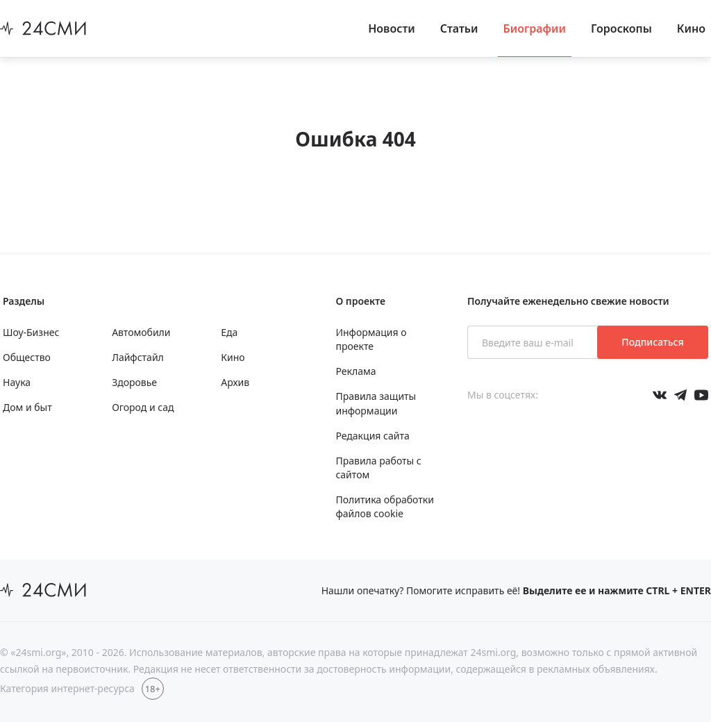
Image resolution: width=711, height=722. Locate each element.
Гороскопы (621, 28)
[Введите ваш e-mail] (533, 342)
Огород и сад (143, 407)
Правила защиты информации (375, 403)
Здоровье (134, 382)
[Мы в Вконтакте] (660, 395)
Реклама (355, 371)
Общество (27, 357)
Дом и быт (27, 407)
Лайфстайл (138, 357)
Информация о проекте (370, 339)
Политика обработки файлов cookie (384, 506)
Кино (691, 28)
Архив (235, 382)
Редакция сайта (372, 435)
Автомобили (141, 332)
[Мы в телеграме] (680, 395)
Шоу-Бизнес (31, 332)
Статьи (459, 28)
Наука (17, 382)
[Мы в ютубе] (701, 395)
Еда (229, 332)
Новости (391, 28)
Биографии (535, 28)
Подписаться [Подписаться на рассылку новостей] (652, 342)
